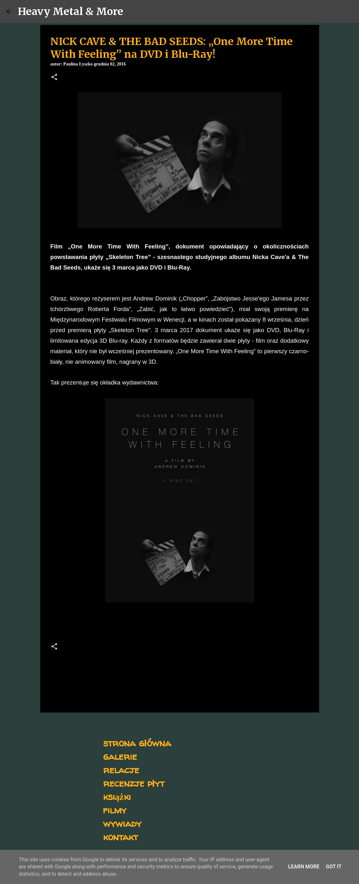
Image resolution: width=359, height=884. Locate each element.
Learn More (303, 867)
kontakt (120, 836)
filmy (114, 809)
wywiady (122, 823)
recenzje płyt (133, 782)
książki (117, 796)
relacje (121, 769)
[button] (54, 77)
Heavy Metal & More (70, 11)
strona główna (137, 742)
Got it (333, 867)
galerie (120, 756)
